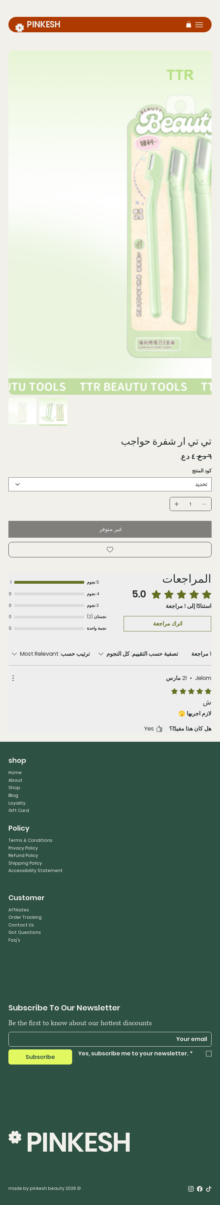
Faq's (14, 940)
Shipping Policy (25, 863)
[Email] (112, 1039)
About (15, 780)
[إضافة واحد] (177, 504)
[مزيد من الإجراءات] (13, 678)
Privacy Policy (23, 848)
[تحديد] (110, 484)
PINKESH (43, 24)
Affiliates (18, 910)
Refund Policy (23, 855)
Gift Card (18, 810)
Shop (14, 788)
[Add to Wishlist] (110, 549)
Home (15, 772)
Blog (13, 795)
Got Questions (24, 932)
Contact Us (21, 925)
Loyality (17, 803)
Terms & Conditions (30, 840)
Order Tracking (25, 917)
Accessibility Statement (35, 870)
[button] (188, 24)
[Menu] (199, 25)
